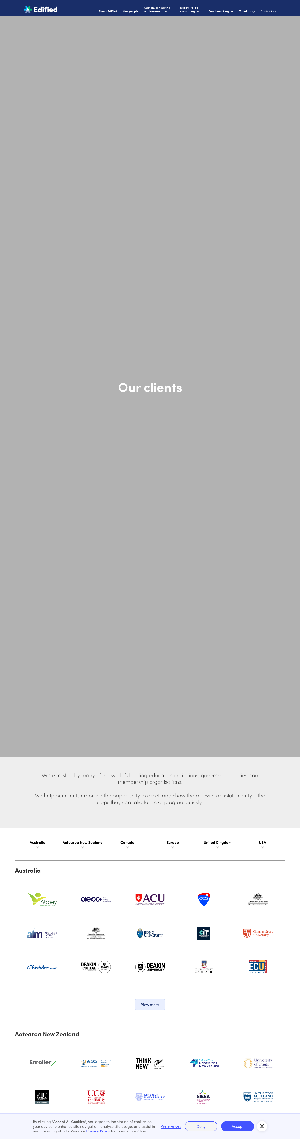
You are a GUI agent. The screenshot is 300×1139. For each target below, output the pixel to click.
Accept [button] (238, 1126)
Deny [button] (201, 1126)
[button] (262, 1126)
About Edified (107, 11)
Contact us (268, 11)
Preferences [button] (171, 1126)
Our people (130, 11)
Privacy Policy (98, 1131)
